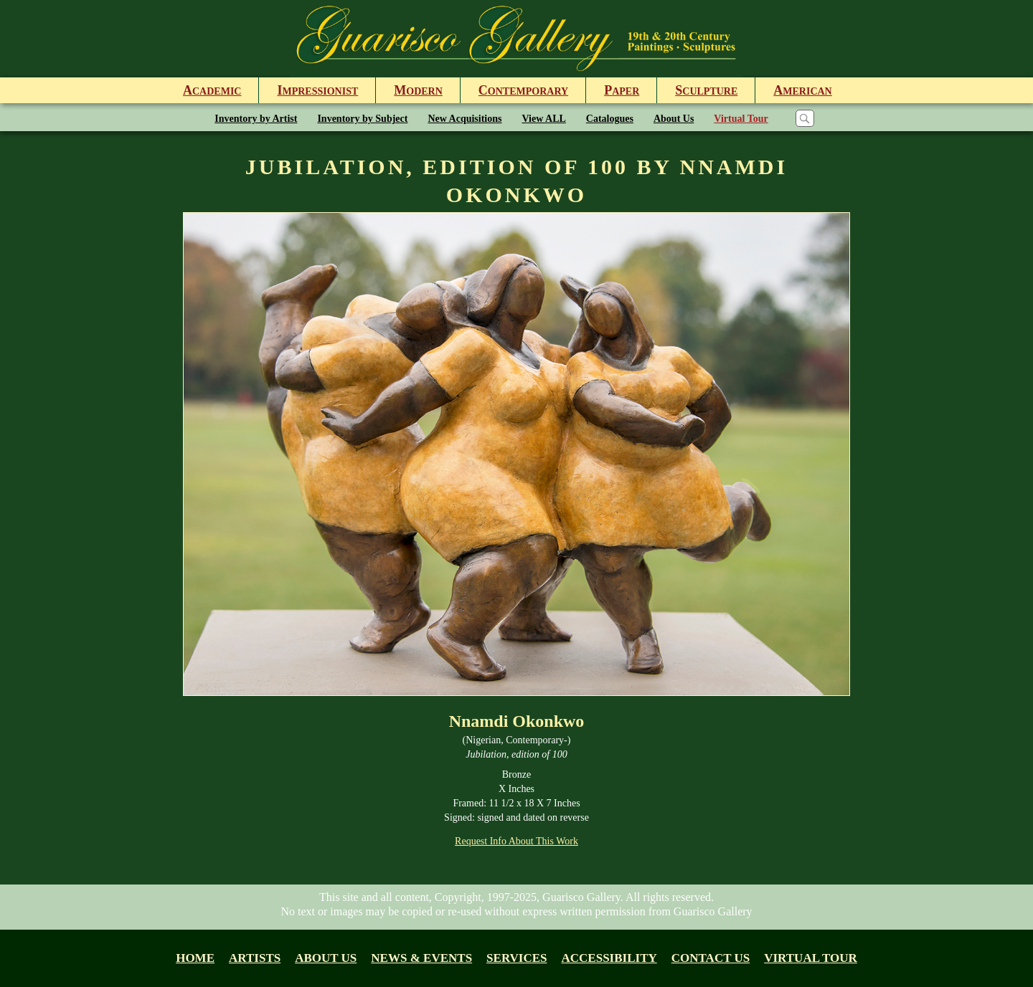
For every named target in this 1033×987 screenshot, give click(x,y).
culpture (706, 90)
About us (326, 958)
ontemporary (523, 90)
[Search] (805, 118)
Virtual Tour (741, 118)
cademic (212, 90)
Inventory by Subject (362, 118)
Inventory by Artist (255, 118)
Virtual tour (810, 958)
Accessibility (609, 958)
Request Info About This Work (516, 841)
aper (621, 90)
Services (516, 958)
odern (418, 90)
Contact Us (710, 958)
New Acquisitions (464, 118)
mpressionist (317, 90)
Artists (254, 958)
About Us (674, 118)
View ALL (544, 118)
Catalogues (609, 118)
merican (802, 90)
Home (195, 958)
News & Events (421, 958)
